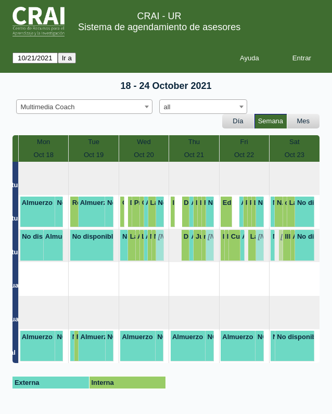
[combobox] (84, 106)
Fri (244, 142)
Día (238, 121)
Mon (43, 142)
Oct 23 (294, 155)
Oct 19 (94, 155)
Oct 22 (244, 155)
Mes (303, 121)
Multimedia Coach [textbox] (48, 107)
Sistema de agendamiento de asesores (159, 27)
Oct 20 (144, 155)
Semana (270, 121)
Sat (294, 142)
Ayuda (249, 58)
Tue (93, 142)
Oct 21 (194, 155)
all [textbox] (167, 107)
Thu (194, 142)
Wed (144, 142)
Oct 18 (44, 155)
